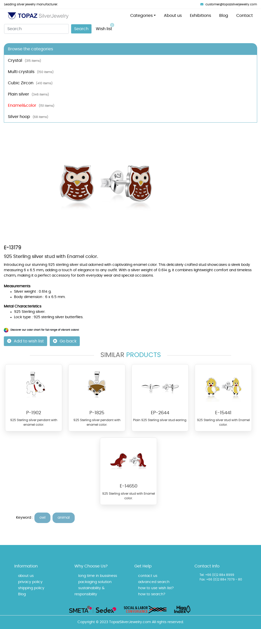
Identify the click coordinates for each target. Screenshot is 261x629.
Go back (64, 341)
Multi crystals (31, 72)
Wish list (105, 27)
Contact (244, 16)
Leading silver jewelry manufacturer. (31, 4)
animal (64, 517)
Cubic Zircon (30, 83)
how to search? (151, 594)
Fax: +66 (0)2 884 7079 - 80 (221, 579)
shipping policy (31, 588)
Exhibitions (200, 16)
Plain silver (28, 94)
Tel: (202, 574)
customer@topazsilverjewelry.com (228, 4)
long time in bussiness (97, 576)
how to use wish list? (156, 588)
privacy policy (30, 582)
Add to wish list (25, 341)
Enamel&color (31, 105)
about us (26, 576)
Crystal (24, 60)
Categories (141, 16)
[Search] (36, 29)
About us (173, 16)
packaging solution (95, 582)
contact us (147, 576)
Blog (223, 16)
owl (42, 517)
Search (81, 29)
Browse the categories (30, 49)
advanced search (153, 582)
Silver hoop (28, 117)
